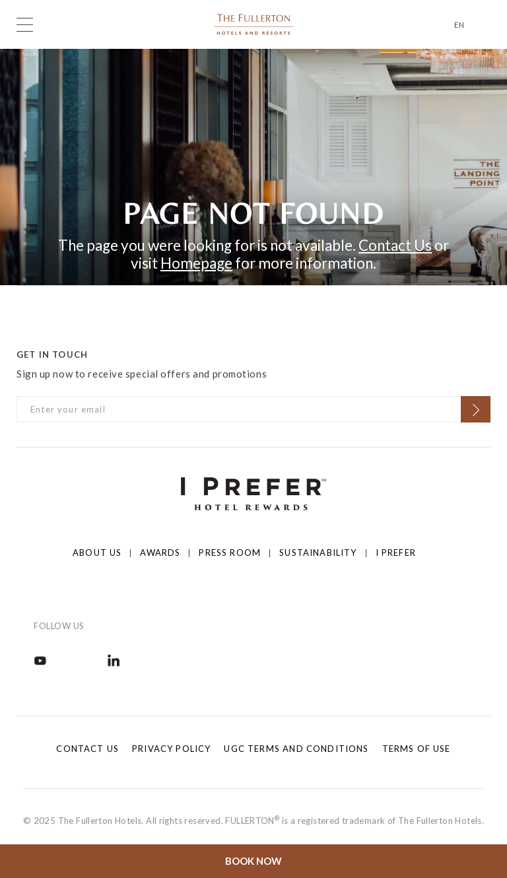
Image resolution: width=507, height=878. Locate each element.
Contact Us (395, 245)
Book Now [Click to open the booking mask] (253, 861)
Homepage (196, 263)
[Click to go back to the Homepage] (253, 23)
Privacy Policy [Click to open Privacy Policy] (171, 748)
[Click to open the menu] (25, 25)
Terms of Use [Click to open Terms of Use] (416, 748)
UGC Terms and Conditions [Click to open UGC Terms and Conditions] (296, 748)
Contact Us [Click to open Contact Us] (87, 748)
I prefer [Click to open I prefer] (396, 552)
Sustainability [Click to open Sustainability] (317, 552)
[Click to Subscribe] (475, 409)
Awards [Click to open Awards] (160, 552)
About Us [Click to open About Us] (97, 552)
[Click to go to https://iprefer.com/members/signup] (253, 492)
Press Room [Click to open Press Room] (230, 552)
